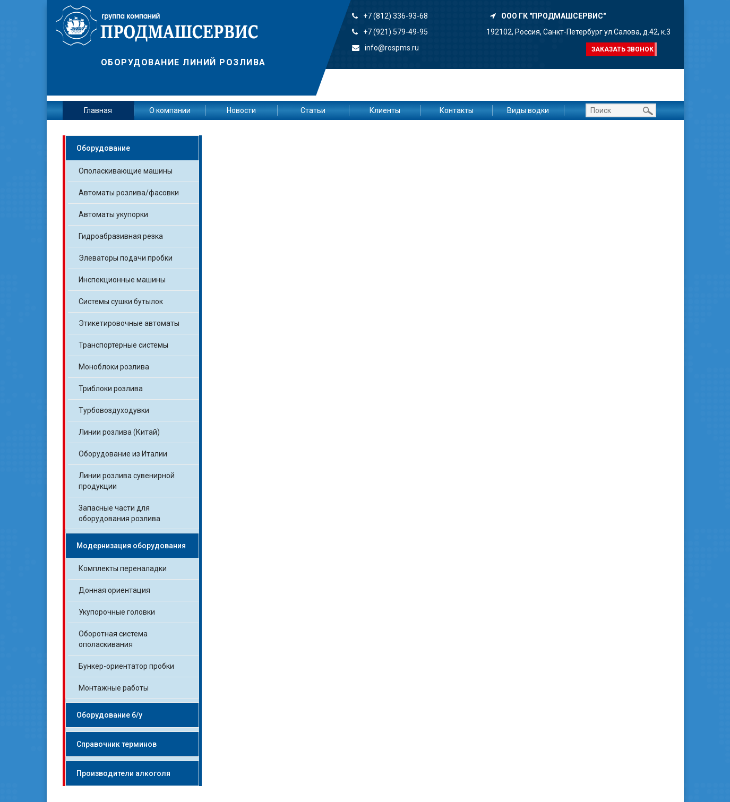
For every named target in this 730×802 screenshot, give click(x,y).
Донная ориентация (114, 590)
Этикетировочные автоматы (129, 323)
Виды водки (528, 110)
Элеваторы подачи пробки (126, 258)
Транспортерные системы (123, 345)
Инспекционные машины (122, 279)
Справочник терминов (116, 744)
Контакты (457, 110)
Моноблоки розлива (114, 367)
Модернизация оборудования (131, 545)
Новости (241, 110)
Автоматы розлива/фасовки (129, 192)
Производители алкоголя (123, 773)
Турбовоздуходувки (114, 410)
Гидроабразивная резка (121, 236)
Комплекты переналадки (123, 568)
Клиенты (385, 110)
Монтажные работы (114, 688)
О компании (170, 110)
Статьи (312, 110)
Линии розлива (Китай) (119, 432)
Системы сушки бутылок (121, 301)
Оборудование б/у (109, 715)
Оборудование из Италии (123, 454)
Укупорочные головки (117, 612)
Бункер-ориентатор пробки (126, 666)
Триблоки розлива (111, 388)
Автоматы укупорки (113, 214)
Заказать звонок (622, 49)
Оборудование (103, 148)
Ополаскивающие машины (126, 171)
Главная (98, 110)
